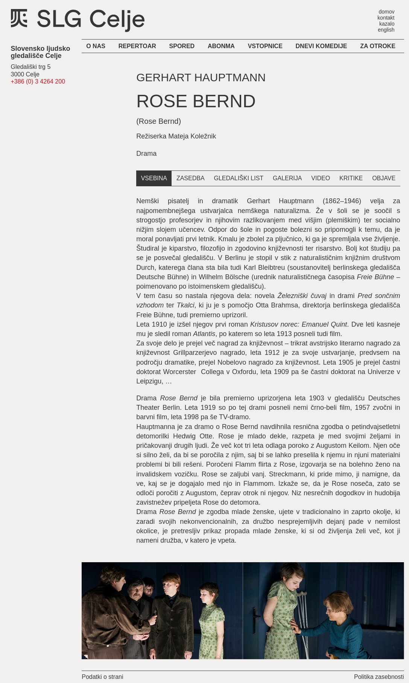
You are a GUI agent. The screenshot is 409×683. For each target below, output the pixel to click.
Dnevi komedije (321, 46)
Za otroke (377, 46)
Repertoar (137, 46)
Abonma (221, 46)
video (320, 178)
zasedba (190, 178)
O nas (95, 46)
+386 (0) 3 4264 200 (38, 81)
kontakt (385, 17)
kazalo (386, 23)
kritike (351, 178)
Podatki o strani (102, 677)
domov (386, 11)
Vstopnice (265, 46)
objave (383, 178)
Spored (182, 46)
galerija (287, 178)
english (386, 29)
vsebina (154, 178)
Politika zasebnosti (379, 677)
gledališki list (239, 178)
